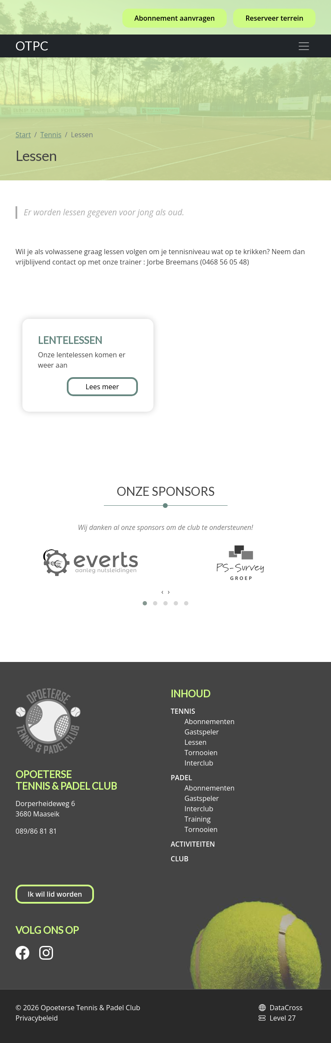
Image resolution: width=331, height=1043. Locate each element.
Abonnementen (209, 721)
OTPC (32, 45)
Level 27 (282, 1018)
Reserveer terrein (274, 18)
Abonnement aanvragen (174, 18)
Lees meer (102, 386)
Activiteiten (193, 844)
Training (197, 819)
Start (23, 134)
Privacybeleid (37, 1018)
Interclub (198, 763)
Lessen (195, 742)
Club (179, 858)
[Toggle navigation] (303, 46)
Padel (181, 777)
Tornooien (201, 752)
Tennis (50, 134)
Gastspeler (201, 732)
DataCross (286, 1007)
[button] (145, 603)
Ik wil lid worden (55, 894)
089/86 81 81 (36, 831)
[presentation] (162, 591)
